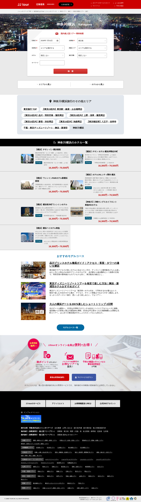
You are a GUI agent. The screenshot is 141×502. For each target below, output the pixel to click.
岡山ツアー (87, 471)
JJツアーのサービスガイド (101, 3)
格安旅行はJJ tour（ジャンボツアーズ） (46, 11)
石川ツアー (101, 476)
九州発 (105, 431)
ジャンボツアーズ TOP (24, 11)
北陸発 (99, 431)
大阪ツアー (36, 488)
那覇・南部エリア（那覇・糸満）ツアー (45, 440)
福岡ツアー (36, 466)
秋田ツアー (50, 476)
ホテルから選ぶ (98, 84)
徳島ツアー (50, 471)
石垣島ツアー (40, 447)
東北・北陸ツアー (28, 476)
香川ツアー (78, 471)
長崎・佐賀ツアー (77, 466)
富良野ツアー (61, 463)
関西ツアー (26, 488)
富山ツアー (24, 479)
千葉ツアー (81, 483)
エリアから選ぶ (45, 84)
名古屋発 (86, 431)
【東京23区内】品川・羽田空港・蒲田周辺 (44, 115)
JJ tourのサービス (33, 403)
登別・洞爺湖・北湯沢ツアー (63, 452)
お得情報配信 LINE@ (83, 403)
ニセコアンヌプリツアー (103, 459)
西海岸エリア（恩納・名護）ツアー (92, 440)
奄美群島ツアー (89, 466)
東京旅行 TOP (30, 109)
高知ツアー (41, 471)
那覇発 (59, 431)
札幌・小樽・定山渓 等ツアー (43, 452)
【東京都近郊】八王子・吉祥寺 (101, 121)
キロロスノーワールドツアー (29, 463)
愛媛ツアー (59, 471)
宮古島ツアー (51, 447)
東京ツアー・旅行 (65, 11)
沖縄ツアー (26, 440)
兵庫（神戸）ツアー (83, 488)
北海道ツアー (27, 452)
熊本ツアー (45, 466)
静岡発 (93, 431)
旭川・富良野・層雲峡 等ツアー (84, 452)
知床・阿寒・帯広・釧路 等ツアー (31, 455)
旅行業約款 (87, 428)
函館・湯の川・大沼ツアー (104, 452)
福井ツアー (110, 476)
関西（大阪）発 (76, 431)
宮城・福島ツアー (71, 476)
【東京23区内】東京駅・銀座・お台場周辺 (62, 109)
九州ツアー (26, 466)
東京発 (66, 431)
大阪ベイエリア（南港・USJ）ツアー (53, 488)
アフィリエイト (58, 403)
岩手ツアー (59, 476)
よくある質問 (119, 3)
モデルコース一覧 (70, 328)
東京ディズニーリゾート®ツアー (55, 483)
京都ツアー (71, 488)
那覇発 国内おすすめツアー (67, 435)
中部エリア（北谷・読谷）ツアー (69, 440)
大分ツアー (100, 466)
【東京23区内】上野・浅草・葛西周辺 (87, 115)
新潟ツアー (91, 476)
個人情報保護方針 (99, 428)
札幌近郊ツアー (72, 463)
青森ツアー (41, 476)
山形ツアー (82, 476)
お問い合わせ (67, 428)
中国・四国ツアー (28, 471)
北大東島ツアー (84, 447)
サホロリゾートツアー (47, 463)
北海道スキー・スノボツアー (32, 459)
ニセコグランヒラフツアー (69, 459)
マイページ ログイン (84, 377)
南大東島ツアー (72, 447)
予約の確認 (119, 6)
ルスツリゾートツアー (52, 459)
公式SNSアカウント (108, 403)
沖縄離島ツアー (27, 447)
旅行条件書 (78, 428)
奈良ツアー (95, 488)
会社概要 (58, 428)
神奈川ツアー (71, 483)
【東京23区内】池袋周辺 (70, 121)
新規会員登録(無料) (57, 377)
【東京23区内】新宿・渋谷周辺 (38, 121)
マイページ (96, 6)
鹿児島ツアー (65, 466)
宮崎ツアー (55, 466)
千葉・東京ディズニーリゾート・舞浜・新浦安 (46, 128)
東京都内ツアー (37, 483)
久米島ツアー (61, 447)
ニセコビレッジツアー (86, 459)
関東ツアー (26, 483)
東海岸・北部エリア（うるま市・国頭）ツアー (35, 443)
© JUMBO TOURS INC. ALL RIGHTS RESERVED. (16, 498)
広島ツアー (69, 471)
